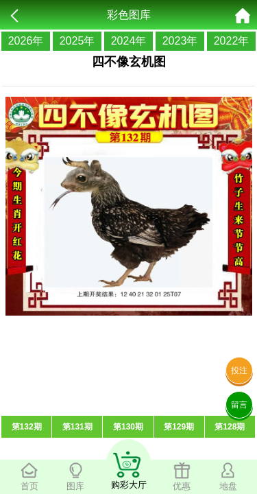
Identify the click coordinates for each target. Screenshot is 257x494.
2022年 (231, 41)
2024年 (129, 41)
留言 (239, 405)
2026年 (26, 41)
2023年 (180, 41)
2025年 (77, 41)
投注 (239, 370)
